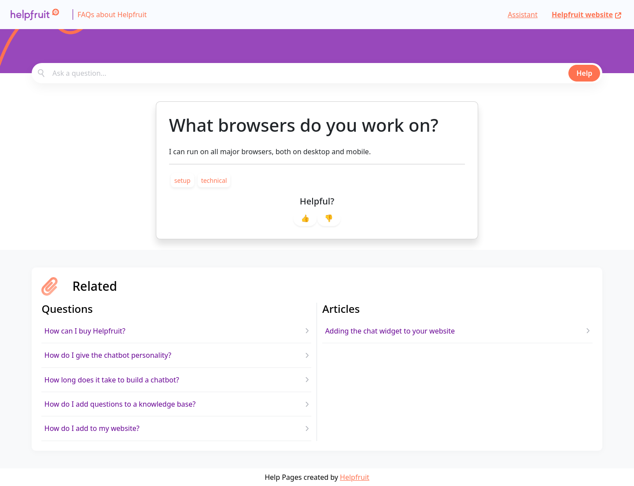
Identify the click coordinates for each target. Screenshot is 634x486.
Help (584, 73)
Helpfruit (354, 477)
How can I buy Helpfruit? (84, 331)
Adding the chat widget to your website (390, 331)
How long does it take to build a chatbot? (111, 380)
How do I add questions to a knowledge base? (119, 404)
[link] (182, 180)
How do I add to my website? (92, 428)
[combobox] (317, 73)
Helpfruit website (587, 14)
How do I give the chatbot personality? (107, 355)
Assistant (523, 14)
